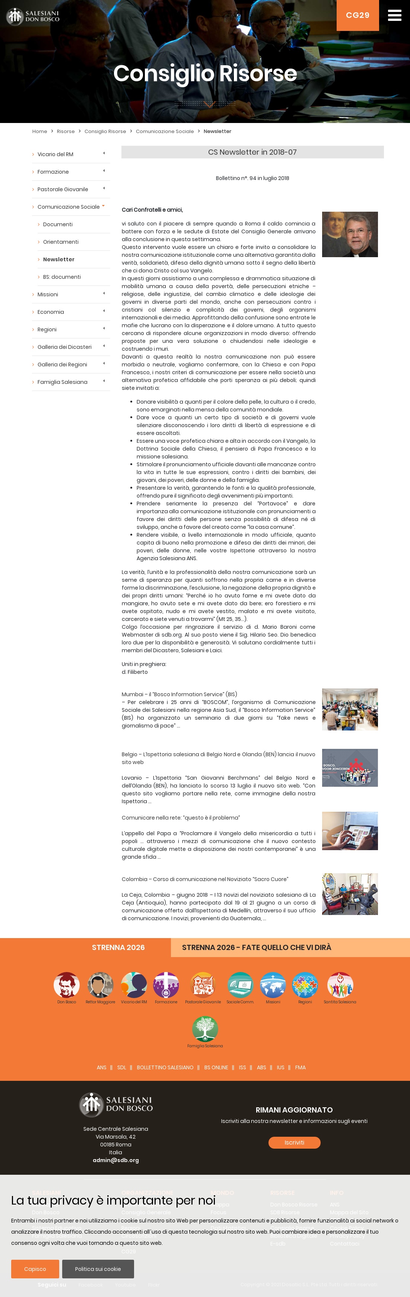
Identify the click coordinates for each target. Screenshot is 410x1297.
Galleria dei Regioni (62, 364)
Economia (51, 312)
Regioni (47, 329)
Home (39, 131)
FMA (300, 1067)
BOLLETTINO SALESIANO (165, 1067)
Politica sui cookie (98, 1269)
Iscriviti (294, 1142)
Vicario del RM (55, 154)
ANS (102, 1067)
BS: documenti (62, 277)
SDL (121, 1067)
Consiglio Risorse (105, 131)
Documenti (58, 224)
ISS (242, 1067)
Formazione (53, 172)
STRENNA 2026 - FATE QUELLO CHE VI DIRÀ (256, 947)
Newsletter (217, 131)
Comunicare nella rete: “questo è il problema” (181, 817)
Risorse (66, 131)
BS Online (216, 1067)
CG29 (358, 15)
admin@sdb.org (116, 1160)
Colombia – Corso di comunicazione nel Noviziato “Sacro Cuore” (205, 879)
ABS (261, 1067)
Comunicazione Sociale (165, 131)
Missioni (48, 294)
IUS (281, 1067)
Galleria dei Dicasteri (65, 347)
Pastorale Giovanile (63, 189)
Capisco (35, 1269)
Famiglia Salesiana (63, 382)
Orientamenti (61, 242)
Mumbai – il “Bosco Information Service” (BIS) (179, 694)
